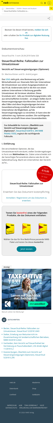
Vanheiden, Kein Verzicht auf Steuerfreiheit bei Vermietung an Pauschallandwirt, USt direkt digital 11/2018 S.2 (26, 346)
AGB (20, 405)
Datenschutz (11, 408)
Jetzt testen (26, 249)
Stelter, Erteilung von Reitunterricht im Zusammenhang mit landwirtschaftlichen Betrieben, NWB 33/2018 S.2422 (26, 337)
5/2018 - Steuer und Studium (27, 8)
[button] (41, 3)
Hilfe (42, 405)
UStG (8, 79)
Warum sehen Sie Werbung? (13, 312)
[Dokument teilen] (49, 18)
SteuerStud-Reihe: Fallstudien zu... (16, 11)
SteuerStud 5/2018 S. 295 (27, 131)
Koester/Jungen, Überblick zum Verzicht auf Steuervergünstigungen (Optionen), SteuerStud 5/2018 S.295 (24, 355)
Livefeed (13, 394)
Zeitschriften (10, 8)
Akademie (36, 382)
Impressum (12, 405)
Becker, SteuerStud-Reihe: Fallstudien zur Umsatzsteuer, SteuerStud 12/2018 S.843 (22, 329)
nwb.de (12, 382)
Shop (34, 388)
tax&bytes (36, 394)
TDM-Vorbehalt (31, 405)
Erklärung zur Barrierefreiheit (33, 408)
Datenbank (14, 388)
